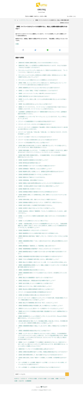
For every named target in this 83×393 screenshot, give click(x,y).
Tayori (41, 390)
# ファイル (62, 378)
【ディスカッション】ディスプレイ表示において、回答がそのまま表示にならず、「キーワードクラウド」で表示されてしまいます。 (42, 71)
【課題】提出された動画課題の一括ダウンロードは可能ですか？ (35, 277)
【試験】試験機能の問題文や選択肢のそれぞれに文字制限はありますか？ (38, 192)
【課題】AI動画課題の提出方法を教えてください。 (32, 270)
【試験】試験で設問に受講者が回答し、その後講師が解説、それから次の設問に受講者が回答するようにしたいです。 (42, 156)
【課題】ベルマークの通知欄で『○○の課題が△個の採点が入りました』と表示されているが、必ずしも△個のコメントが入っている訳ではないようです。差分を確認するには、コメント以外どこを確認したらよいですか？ (42, 344)
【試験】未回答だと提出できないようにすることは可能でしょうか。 (37, 208)
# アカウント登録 (32, 378)
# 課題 (17, 44)
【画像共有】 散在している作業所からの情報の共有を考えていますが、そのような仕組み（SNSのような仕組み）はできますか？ (42, 66)
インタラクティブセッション (25, 20)
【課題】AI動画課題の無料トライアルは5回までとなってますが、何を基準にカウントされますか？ (42, 274)
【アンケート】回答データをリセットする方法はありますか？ (35, 137)
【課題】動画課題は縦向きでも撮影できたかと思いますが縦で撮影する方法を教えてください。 (42, 252)
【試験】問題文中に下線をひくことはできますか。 (32, 177)
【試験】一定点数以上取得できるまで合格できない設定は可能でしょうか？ (38, 186)
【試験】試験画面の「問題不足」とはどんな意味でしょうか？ (35, 169)
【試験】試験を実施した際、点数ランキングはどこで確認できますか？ (37, 199)
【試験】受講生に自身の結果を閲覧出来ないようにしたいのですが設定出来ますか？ (41, 183)
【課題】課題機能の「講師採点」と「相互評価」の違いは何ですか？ (37, 246)
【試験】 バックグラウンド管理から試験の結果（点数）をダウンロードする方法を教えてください (42, 217)
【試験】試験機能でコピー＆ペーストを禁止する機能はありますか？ (36, 166)
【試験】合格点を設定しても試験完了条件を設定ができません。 (35, 205)
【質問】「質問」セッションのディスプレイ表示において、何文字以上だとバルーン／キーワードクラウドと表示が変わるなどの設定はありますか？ (42, 84)
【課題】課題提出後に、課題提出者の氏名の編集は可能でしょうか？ (37, 280)
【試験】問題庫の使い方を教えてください (29, 189)
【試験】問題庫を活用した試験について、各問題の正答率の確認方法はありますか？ (41, 171)
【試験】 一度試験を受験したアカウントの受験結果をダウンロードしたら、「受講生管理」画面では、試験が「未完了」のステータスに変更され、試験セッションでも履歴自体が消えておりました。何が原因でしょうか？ (42, 225)
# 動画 (56, 378)
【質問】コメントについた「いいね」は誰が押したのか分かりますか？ (37, 93)
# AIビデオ (21, 381)
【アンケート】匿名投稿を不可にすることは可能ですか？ (33, 142)
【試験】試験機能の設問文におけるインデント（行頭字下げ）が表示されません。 (40, 202)
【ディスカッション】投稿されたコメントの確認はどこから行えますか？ (38, 80)
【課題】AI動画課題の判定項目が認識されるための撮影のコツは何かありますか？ (40, 256)
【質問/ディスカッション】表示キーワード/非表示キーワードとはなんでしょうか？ (41, 308)
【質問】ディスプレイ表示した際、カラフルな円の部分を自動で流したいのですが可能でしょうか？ (42, 100)
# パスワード (24, 378)
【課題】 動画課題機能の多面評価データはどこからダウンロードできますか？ (39, 249)
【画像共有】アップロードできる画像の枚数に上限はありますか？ (36, 349)
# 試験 (15, 381)
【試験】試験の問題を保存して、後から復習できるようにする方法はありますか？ (40, 355)
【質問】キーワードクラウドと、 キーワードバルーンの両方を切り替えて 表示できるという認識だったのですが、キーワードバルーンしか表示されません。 (42, 108)
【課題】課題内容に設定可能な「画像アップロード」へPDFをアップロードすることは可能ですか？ (43, 237)
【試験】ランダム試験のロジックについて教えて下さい (33, 221)
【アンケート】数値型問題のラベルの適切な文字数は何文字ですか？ (36, 121)
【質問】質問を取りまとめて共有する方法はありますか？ (33, 96)
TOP (15, 20)
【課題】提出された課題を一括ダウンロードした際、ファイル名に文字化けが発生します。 (43, 262)
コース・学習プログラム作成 (58, 16)
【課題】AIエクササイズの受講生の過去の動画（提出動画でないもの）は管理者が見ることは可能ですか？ (43, 312)
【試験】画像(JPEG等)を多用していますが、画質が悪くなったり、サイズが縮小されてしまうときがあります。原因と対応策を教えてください (42, 146)
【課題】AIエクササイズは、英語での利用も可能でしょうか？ (35, 286)
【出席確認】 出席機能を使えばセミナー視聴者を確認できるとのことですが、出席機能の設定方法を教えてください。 (42, 113)
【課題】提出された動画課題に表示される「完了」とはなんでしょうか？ (38, 303)
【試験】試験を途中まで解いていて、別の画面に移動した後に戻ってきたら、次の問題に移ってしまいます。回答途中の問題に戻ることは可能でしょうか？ (43, 322)
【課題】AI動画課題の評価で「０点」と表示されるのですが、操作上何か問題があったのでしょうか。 (43, 242)
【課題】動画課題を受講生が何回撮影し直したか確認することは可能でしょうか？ (40, 305)
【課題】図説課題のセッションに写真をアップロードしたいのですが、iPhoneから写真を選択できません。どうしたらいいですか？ (42, 317)
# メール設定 (51, 378)
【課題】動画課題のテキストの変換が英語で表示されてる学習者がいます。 (38, 233)
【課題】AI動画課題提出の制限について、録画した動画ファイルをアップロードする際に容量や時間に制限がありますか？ (42, 266)
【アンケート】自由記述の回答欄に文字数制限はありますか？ (35, 292)
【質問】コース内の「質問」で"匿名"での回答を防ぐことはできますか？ (38, 90)
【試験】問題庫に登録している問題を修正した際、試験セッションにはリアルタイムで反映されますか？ (42, 195)
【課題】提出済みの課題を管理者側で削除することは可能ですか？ (36, 289)
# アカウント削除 (42, 378)
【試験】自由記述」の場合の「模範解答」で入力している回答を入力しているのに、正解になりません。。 (42, 212)
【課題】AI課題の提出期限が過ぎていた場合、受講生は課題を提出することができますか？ (43, 352)
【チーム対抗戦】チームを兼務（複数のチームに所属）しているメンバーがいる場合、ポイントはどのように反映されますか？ (42, 363)
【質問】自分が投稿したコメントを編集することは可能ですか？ (35, 283)
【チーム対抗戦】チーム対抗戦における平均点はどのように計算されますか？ (39, 367)
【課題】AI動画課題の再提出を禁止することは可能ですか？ (34, 330)
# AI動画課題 (28, 381)
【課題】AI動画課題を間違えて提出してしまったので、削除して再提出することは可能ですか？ (42, 327)
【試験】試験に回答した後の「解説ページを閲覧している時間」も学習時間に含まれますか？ (42, 358)
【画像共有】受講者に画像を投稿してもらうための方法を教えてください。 (38, 62)
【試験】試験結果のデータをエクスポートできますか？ (33, 230)
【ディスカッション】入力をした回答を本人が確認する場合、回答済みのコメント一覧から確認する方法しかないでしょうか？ (42, 76)
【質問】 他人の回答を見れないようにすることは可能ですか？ (35, 104)
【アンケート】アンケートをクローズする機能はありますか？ (35, 124)
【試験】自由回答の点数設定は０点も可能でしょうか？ (33, 160)
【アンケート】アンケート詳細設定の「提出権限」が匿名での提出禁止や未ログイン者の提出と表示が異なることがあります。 (43, 128)
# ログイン (16, 378)
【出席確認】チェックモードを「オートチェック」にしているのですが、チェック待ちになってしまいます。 (42, 117)
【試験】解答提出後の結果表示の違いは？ (29, 163)
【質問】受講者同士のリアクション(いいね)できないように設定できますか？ (39, 87)
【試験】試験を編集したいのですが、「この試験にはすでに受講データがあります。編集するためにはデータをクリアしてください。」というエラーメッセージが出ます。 (43, 151)
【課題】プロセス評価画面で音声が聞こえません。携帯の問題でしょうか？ (38, 259)
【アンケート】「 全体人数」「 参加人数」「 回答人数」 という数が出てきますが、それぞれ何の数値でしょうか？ (42, 133)
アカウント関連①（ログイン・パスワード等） (19, 16)
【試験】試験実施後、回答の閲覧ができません (30, 180)
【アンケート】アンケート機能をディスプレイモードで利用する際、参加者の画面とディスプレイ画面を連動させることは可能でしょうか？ (42, 299)
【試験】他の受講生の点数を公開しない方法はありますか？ (34, 295)
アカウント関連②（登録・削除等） (40, 16)
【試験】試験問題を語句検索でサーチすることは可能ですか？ (35, 174)
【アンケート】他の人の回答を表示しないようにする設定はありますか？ (38, 140)
